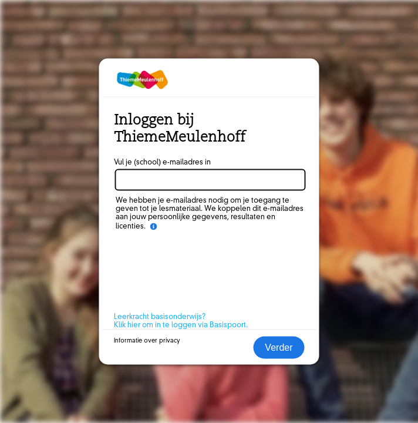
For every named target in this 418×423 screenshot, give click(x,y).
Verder (278, 347)
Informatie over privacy (147, 341)
